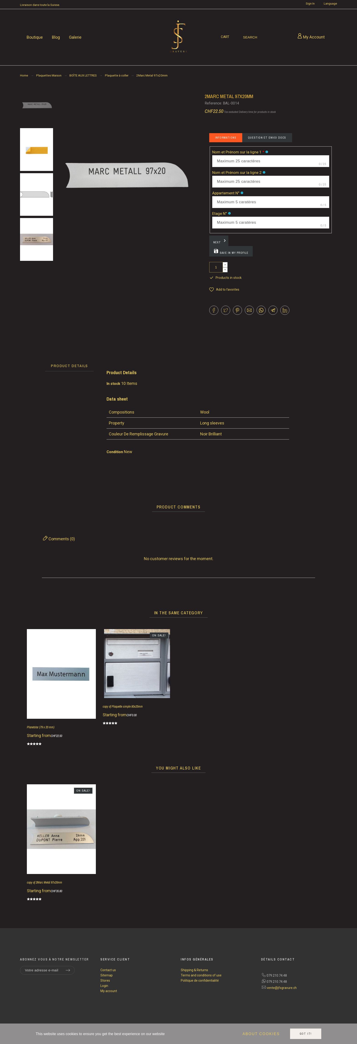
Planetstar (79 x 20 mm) (40, 727)
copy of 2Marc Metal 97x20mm (44, 882)
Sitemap (106, 975)
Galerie (75, 37)
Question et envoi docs (267, 138)
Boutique (35, 37)
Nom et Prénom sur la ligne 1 (238, 152)
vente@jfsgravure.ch (282, 988)
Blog (56, 37)
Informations (225, 138)
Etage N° (220, 213)
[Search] (250, 37)
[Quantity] (216, 267)
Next (220, 241)
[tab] (69, 365)
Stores (105, 980)
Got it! (306, 1034)
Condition (115, 452)
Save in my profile (231, 251)
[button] (224, 290)
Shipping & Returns (194, 970)
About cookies (261, 1034)
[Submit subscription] (68, 970)
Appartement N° (226, 193)
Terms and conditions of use (201, 975)
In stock (113, 383)
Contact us (108, 970)
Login (104, 986)
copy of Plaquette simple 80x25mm (123, 706)
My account (108, 991)
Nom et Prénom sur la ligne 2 (237, 172)
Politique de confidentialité (200, 980)
